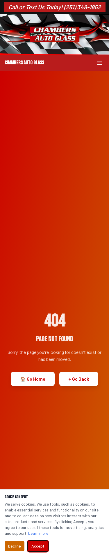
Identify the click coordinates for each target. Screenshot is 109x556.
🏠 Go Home (32, 379)
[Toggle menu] (99, 63)
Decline (14, 545)
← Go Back (79, 379)
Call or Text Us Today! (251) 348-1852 (54, 6)
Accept (37, 545)
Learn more (38, 533)
